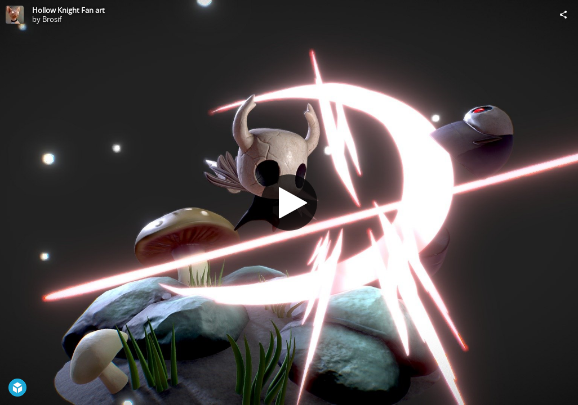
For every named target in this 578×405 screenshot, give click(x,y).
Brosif (51, 19)
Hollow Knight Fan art (68, 10)
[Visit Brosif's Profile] (15, 15)
